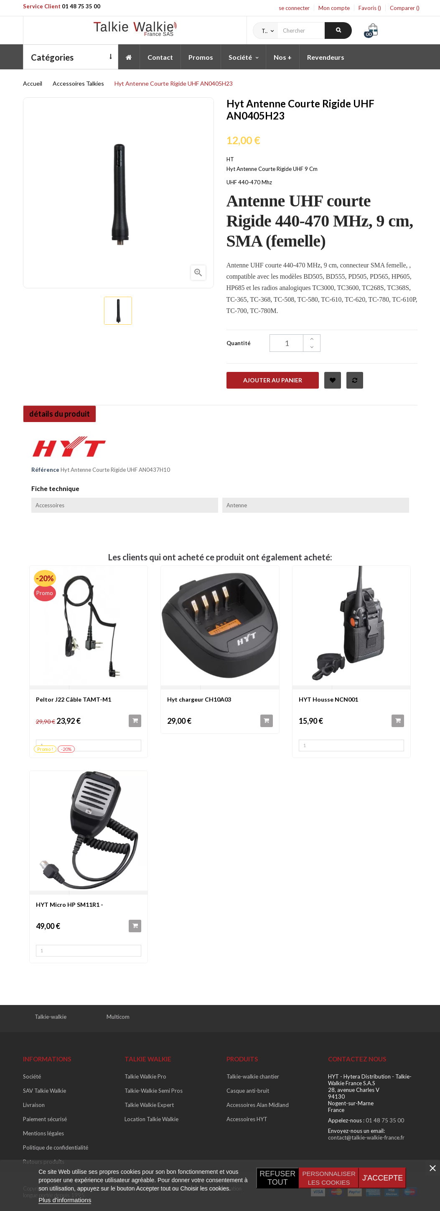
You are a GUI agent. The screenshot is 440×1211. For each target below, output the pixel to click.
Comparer (405, 8)
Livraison (34, 1105)
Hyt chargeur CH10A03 (199, 699)
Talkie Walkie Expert (149, 1105)
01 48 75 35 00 (81, 6)
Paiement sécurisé (45, 1119)
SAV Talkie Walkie (44, 1090)
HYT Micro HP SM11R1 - (69, 904)
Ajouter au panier (272, 380)
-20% (45, 578)
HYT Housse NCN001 (328, 699)
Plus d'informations (64, 1199)
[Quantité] (295, 343)
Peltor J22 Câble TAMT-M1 (73, 699)
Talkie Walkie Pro (145, 1076)
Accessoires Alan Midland (257, 1105)
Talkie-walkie (50, 1016)
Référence (45, 469)
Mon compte (334, 8)
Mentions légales (43, 1133)
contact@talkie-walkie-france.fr (366, 1137)
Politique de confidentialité (55, 1147)
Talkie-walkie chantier (252, 1076)
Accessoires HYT (246, 1119)
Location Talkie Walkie (151, 1119)
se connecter (294, 8)
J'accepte (382, 1178)
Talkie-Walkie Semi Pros (154, 1090)
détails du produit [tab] (62, 413)
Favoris (370, 8)
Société (32, 1076)
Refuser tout (277, 1178)
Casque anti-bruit (247, 1090)
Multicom (118, 1016)
